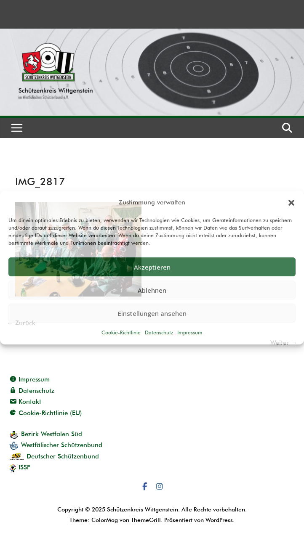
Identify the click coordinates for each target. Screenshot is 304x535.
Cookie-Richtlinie (121, 332)
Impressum (190, 332)
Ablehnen (152, 290)
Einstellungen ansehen (152, 313)
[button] (291, 203)
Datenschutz (159, 332)
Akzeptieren (152, 267)
